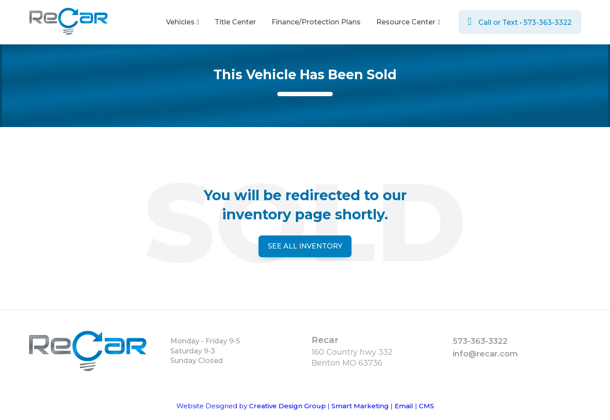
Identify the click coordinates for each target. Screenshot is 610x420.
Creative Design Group (287, 406)
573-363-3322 (480, 341)
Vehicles (182, 22)
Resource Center (408, 22)
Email (404, 406)
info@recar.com (485, 354)
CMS (426, 406)
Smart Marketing (360, 406)
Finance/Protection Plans (316, 22)
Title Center (235, 22)
